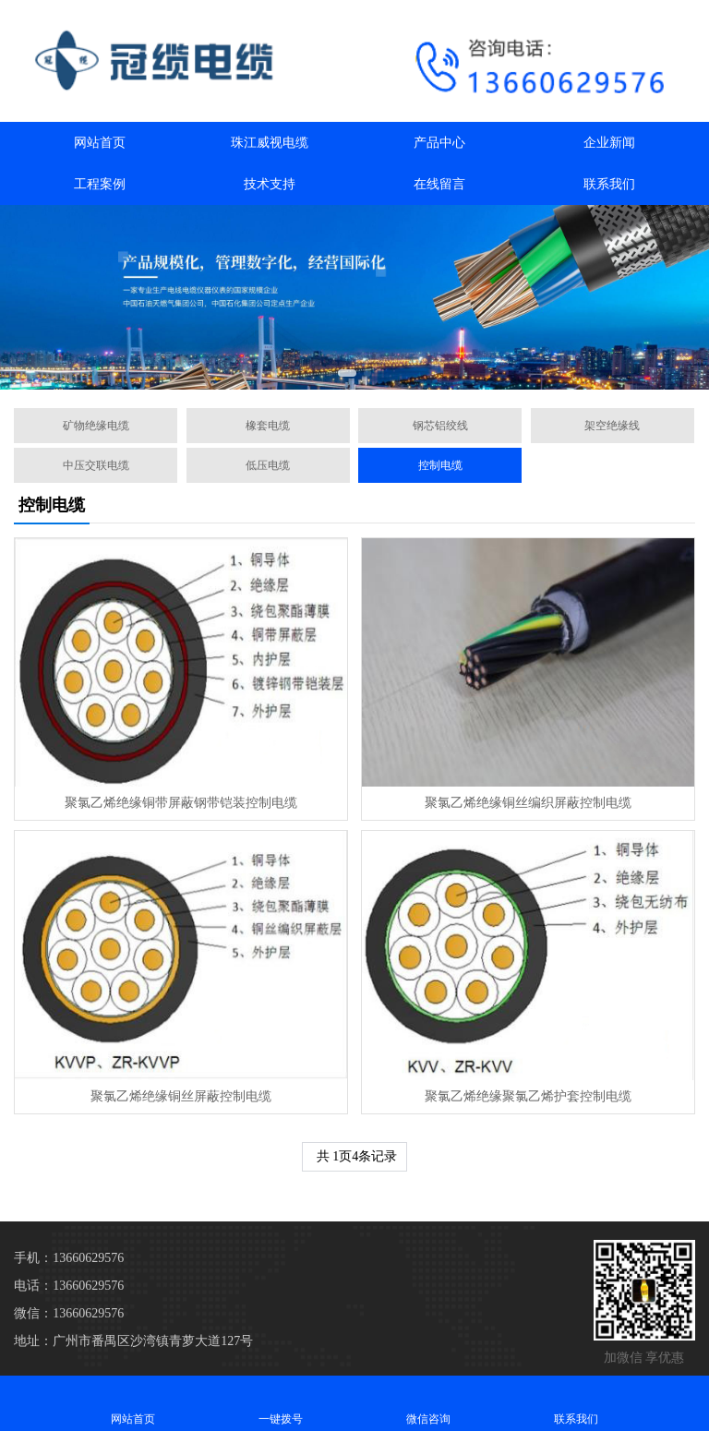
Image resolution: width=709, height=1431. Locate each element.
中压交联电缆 (96, 465)
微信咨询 (428, 1402)
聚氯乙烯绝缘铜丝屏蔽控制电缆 (180, 1096)
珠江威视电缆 (269, 143)
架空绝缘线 (612, 425)
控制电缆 (440, 465)
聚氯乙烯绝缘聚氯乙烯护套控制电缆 (528, 1096)
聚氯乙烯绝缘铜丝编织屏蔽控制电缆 (528, 803)
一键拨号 (280, 1402)
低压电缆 (268, 465)
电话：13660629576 (69, 1286)
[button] (347, 373)
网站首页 (100, 143)
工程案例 (100, 184)
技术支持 (269, 184)
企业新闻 (609, 143)
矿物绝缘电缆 (96, 425)
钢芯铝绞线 (440, 425)
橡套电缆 (268, 425)
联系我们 (609, 184)
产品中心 (439, 143)
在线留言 (439, 184)
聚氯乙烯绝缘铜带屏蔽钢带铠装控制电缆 (181, 803)
